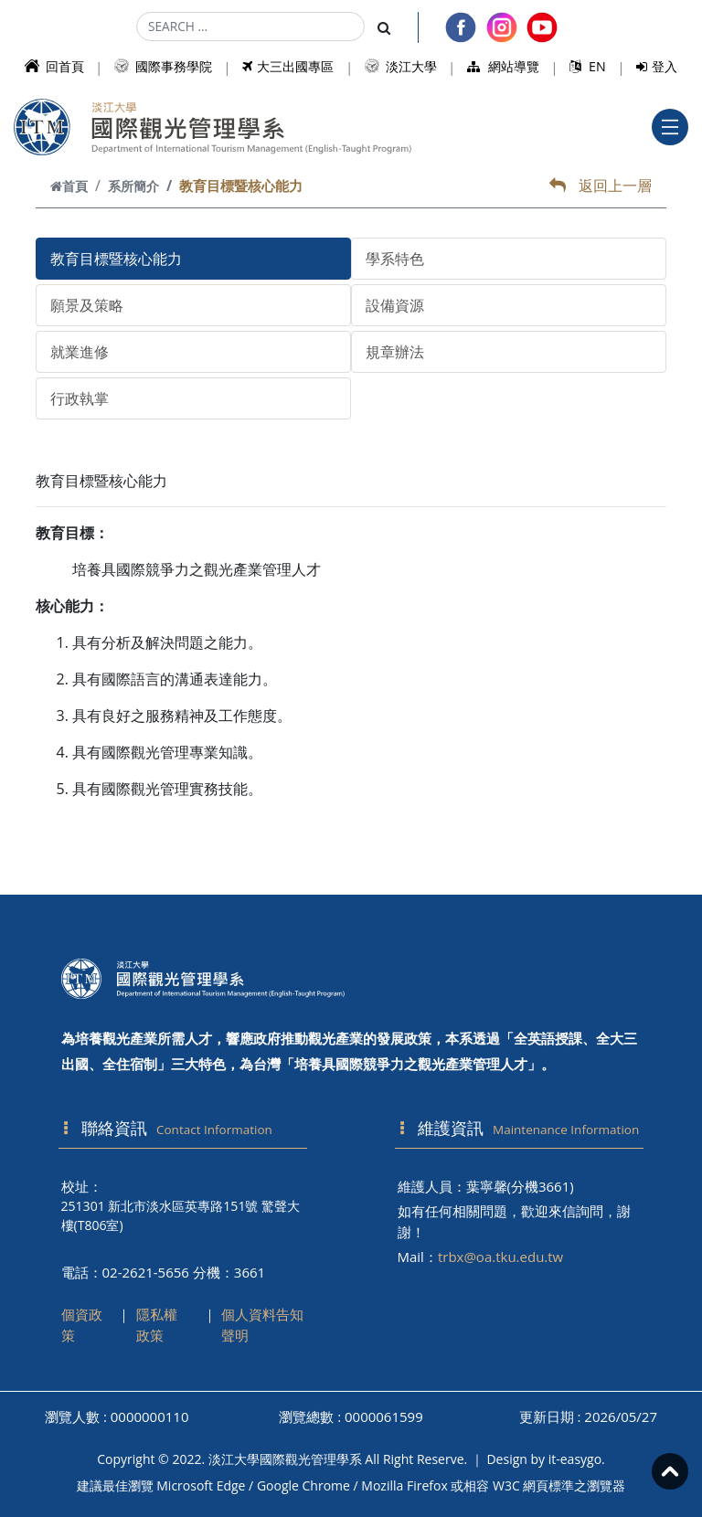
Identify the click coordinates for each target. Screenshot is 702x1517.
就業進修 (79, 352)
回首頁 (54, 66)
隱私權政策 (156, 1324)
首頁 (69, 186)
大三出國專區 (288, 66)
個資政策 (81, 1324)
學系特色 (395, 259)
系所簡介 (133, 186)
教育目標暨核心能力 (116, 259)
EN (587, 66)
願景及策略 (86, 305)
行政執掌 (79, 398)
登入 (656, 66)
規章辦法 (395, 352)
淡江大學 (401, 66)
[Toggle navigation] (670, 127)
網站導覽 (503, 66)
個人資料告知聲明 (262, 1324)
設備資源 (395, 305)
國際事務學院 (163, 66)
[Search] (250, 27)
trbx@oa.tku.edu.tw (500, 1256)
